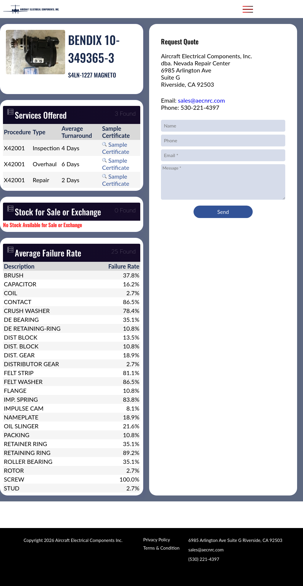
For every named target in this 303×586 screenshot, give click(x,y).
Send (223, 212)
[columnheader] (17, 132)
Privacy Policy (156, 539)
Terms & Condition (161, 548)
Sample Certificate (115, 148)
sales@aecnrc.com (201, 100)
